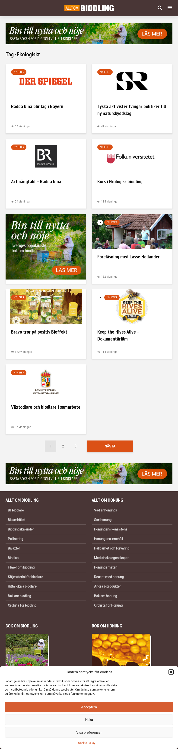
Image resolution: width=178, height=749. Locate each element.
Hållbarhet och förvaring (111, 548)
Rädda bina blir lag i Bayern (37, 106)
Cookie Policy (86, 743)
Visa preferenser (89, 732)
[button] (171, 672)
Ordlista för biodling (22, 605)
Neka (89, 720)
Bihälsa (13, 558)
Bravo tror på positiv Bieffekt (39, 331)
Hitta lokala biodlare (22, 586)
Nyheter (19, 72)
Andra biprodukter (107, 586)
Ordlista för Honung (108, 605)
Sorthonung (102, 520)
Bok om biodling (19, 596)
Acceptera (89, 707)
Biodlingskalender (21, 529)
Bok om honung (105, 596)
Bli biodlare (16, 510)
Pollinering (15, 539)
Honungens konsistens (110, 529)
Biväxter (14, 548)
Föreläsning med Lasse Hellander (128, 256)
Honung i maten (105, 567)
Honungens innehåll (108, 539)
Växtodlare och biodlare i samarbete (45, 407)
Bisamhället (16, 520)
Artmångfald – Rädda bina (36, 181)
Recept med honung (109, 577)
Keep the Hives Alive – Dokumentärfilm (118, 335)
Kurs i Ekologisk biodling (120, 181)
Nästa (110, 446)
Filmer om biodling (21, 567)
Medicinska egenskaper (111, 558)
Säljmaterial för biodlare (25, 577)
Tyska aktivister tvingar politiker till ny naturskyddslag (131, 109)
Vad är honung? (105, 510)
